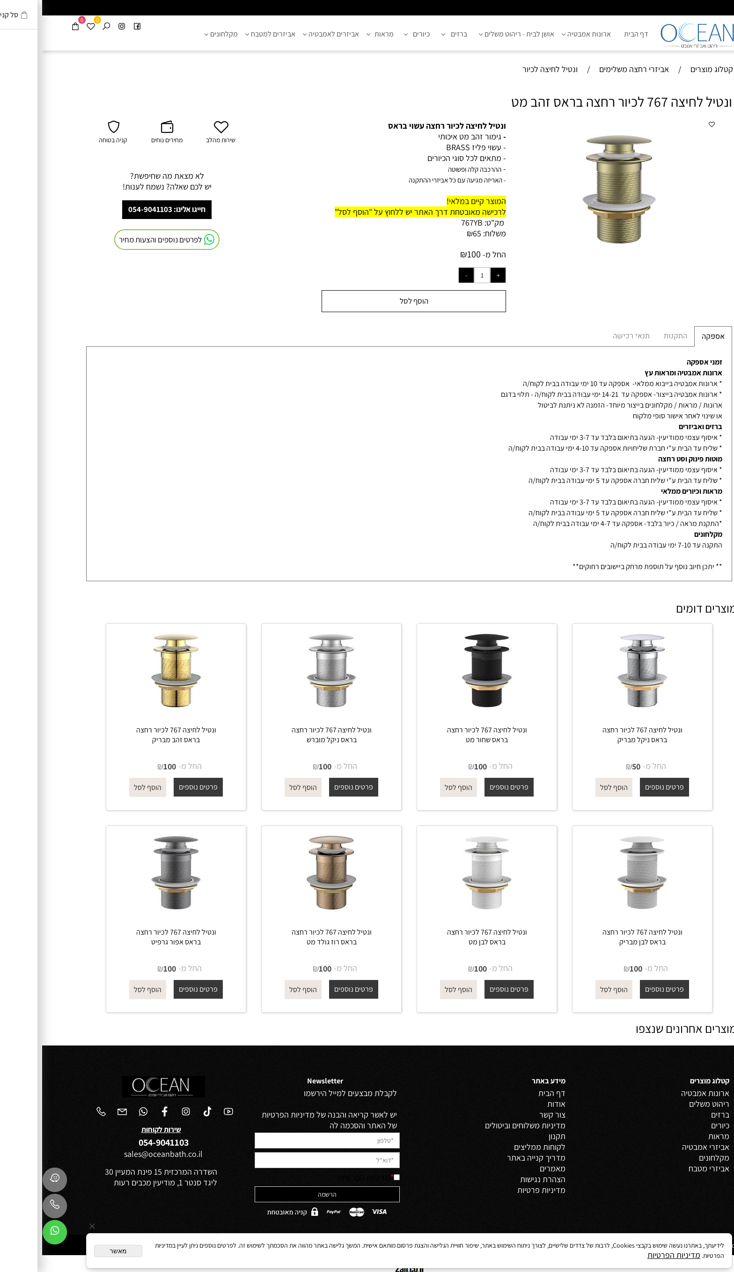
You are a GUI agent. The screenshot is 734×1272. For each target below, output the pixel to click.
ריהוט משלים (667, 1103)
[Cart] (33, 26)
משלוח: (452, 233)
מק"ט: (452, 222)
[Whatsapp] (12, 1234)
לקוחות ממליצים (497, 1146)
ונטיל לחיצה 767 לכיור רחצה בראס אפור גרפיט (134, 937)
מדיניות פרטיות (499, 1189)
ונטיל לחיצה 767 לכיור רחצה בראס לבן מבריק (600, 937)
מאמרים (510, 1168)
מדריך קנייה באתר (494, 1157)
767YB (429, 222)
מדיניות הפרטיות (321, 1177)
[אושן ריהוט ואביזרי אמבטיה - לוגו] (657, 33)
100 (432, 254)
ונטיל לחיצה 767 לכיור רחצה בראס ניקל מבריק (600, 735)
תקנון (514, 1136)
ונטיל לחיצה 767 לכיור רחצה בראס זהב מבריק (134, 735)
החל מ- (451, 254)
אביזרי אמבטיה (663, 1146)
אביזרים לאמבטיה (290, 34)
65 (435, 233)
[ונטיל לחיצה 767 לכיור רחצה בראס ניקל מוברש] (289, 712)
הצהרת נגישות (500, 1179)
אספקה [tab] (671, 336)
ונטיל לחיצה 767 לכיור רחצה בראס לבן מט (445, 937)
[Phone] (12, 1208)
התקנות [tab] (633, 336)
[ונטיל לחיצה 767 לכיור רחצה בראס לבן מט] (444, 914)
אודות (514, 1103)
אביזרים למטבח (229, 34)
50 (594, 766)
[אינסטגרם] (79, 26)
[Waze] (12, 1182)
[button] (665, 128)
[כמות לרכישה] (440, 275)
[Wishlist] (48, 26)
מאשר (76, 1251)
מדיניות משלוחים (496, 1125)
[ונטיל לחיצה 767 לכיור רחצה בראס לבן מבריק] (600, 914)
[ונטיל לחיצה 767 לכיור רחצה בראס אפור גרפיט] (133, 914)
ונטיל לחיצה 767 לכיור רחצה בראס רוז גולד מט (290, 937)
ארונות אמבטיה (546, 34)
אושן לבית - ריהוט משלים (476, 34)
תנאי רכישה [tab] (589, 336)
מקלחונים (181, 34)
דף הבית (594, 34)
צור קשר (510, 1114)
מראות (340, 34)
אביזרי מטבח (666, 1168)
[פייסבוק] (95, 26)
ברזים (414, 34)
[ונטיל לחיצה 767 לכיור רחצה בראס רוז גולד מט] (289, 914)
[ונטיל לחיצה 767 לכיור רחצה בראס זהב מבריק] (133, 712)
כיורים (377, 34)
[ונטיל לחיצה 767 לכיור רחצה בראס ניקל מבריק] (600, 712)
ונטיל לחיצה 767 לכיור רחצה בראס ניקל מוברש (290, 735)
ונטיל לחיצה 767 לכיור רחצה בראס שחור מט (445, 735)
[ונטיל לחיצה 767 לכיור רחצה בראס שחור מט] (444, 712)
